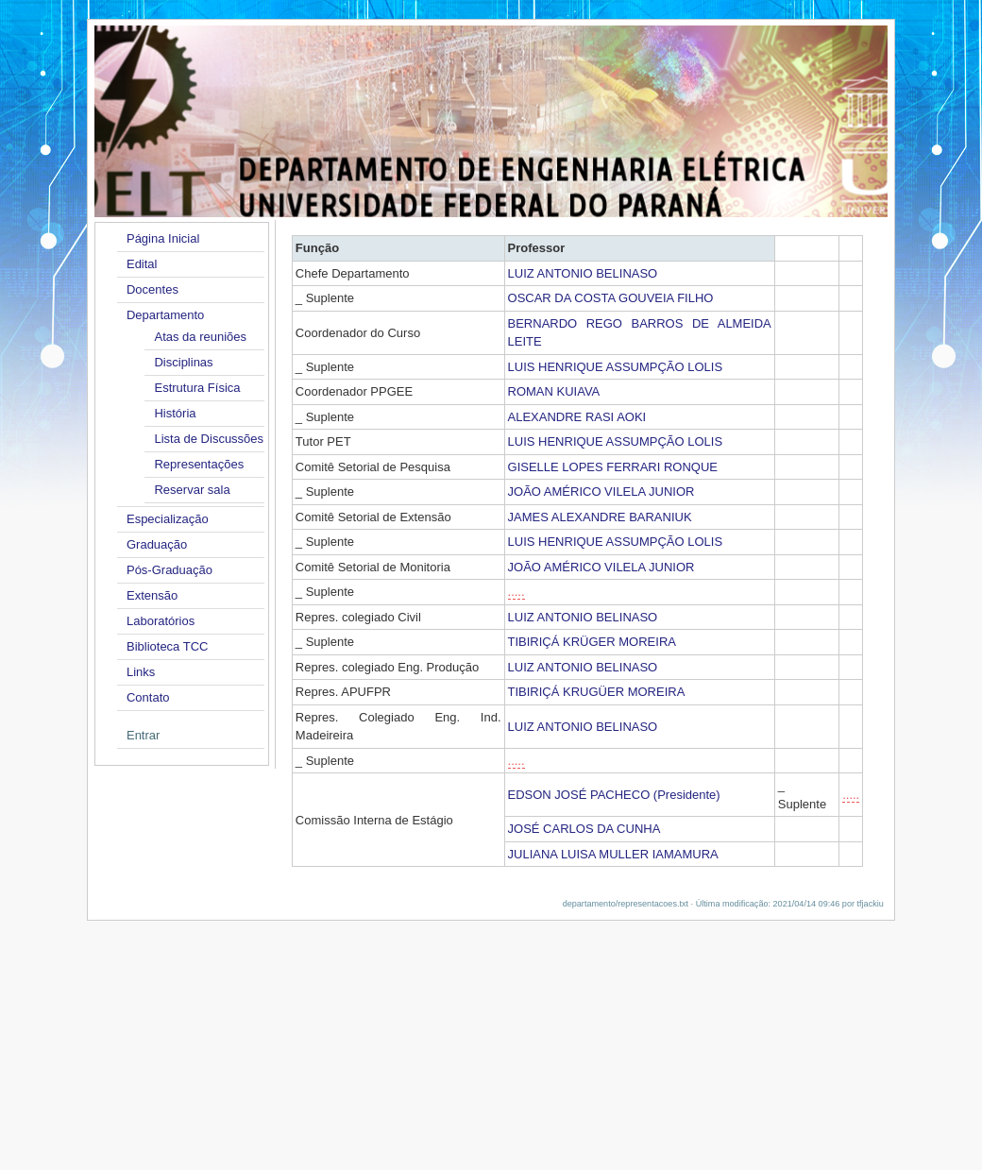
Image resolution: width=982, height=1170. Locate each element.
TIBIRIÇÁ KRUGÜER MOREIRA (597, 692)
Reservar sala (191, 490)
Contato (148, 697)
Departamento (165, 315)
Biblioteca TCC (167, 646)
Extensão (152, 595)
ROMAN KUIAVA (554, 391)
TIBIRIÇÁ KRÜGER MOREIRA (592, 642)
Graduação (157, 544)
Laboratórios (161, 621)
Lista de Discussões (208, 439)
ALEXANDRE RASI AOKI (577, 417)
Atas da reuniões (200, 337)
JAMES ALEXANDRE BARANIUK (600, 517)
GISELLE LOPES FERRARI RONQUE (613, 467)
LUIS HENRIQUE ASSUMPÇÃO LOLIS (615, 367)
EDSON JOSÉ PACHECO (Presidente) (614, 795)
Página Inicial (163, 238)
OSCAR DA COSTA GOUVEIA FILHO (611, 298)
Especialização (168, 519)
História (174, 413)
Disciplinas (183, 362)
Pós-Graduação (169, 570)
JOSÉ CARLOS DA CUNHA (584, 829)
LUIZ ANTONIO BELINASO (583, 273)
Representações (199, 464)
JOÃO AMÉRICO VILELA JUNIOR (601, 491)
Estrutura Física (197, 388)
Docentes (152, 289)
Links (141, 672)
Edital (142, 264)
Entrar (143, 735)
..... (516, 592)
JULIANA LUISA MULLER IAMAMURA (613, 854)
